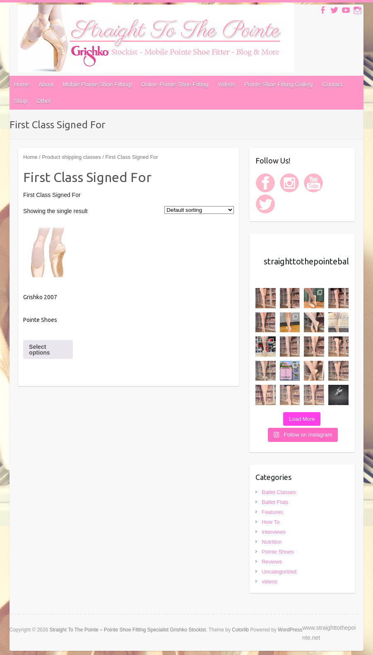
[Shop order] (199, 210)
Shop (21, 101)
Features (272, 512)
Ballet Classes (279, 492)
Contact (332, 84)
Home (21, 84)
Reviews (272, 562)
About (46, 84)
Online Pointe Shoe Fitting (175, 84)
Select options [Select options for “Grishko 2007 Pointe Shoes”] (39, 349)
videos (269, 581)
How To (270, 522)
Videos (226, 84)
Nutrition (272, 542)
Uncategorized (279, 572)
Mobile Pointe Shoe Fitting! (97, 84)
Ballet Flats (275, 502)
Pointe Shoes (278, 552)
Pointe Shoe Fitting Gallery (278, 84)
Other (43, 101)
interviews (274, 532)
